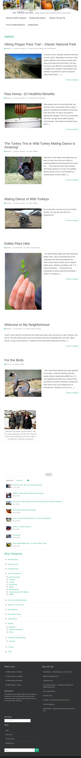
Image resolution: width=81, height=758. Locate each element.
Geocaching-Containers (49, 685)
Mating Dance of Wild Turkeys (26, 199)
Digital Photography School (50, 676)
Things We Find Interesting (37, 98)
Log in (7, 730)
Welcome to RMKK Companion (16, 18)
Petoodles (46, 700)
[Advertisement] (20, 457)
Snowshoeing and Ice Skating (18, 592)
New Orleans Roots (14, 614)
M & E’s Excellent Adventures (15, 25)
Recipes (38, 329)
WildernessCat (47, 708)
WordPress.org (9, 743)
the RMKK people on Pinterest (13, 680)
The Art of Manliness (49, 704)
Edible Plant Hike (17, 243)
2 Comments (18, 247)
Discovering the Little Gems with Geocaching (27, 485)
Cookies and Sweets (15, 629)
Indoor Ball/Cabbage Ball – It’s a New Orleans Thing (29, 543)
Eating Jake (16, 535)
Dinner (11, 632)
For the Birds (14, 360)
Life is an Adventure (50, 48)
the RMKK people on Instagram (14, 676)
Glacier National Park (49, 691)
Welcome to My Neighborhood (26, 325)
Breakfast (12, 627)
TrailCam (11, 647)
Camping (12, 579)
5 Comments (18, 329)
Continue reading (72, 80)
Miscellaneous (12, 609)
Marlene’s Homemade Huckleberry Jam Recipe (28, 493)
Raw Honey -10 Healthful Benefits (29, 94)
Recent (20, 480)
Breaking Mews (33, 25)
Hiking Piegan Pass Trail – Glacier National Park (40, 44)
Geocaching (13, 584)
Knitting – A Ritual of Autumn (22, 526)
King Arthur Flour (48, 695)
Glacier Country (33, 48)
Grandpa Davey (13, 569)
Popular (9, 480)
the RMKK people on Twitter (13, 685)
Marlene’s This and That (57, 18)
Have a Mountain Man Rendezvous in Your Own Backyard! (32, 518)
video (30, 151)
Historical (12, 641)
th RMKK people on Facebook (13, 672)
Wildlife (35, 151)
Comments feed (9, 739)
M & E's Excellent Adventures (17, 600)
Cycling (11, 582)
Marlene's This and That (16, 605)
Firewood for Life (47, 680)
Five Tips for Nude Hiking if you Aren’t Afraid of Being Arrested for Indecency (37, 501)
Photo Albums (12, 619)
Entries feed (8, 734)
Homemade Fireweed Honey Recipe (24, 510)
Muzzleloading (14, 589)
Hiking (41, 48)
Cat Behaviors (47, 672)
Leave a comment (19, 48)
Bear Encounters (14, 577)
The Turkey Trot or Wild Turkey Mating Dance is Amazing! (39, 145)
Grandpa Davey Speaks (37, 18)
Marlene (8, 48)
